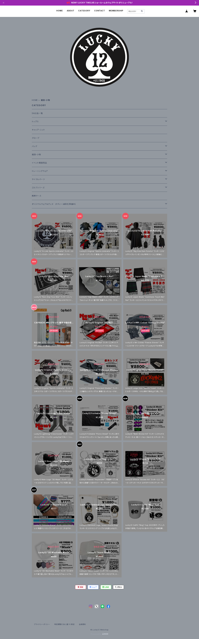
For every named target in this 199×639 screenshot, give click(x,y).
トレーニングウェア (40, 171)
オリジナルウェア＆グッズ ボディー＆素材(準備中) (54, 204)
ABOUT (70, 10)
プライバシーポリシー (42, 624)
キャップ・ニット (38, 130)
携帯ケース (36, 196)
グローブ (35, 138)
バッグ (34, 146)
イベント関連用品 (39, 163)
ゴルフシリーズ (38, 187)
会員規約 (82, 624)
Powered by (99, 634)
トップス (35, 121)
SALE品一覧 (37, 113)
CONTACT (99, 10)
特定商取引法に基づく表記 (64, 624)
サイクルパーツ (38, 179)
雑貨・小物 (36, 154)
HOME (59, 10)
